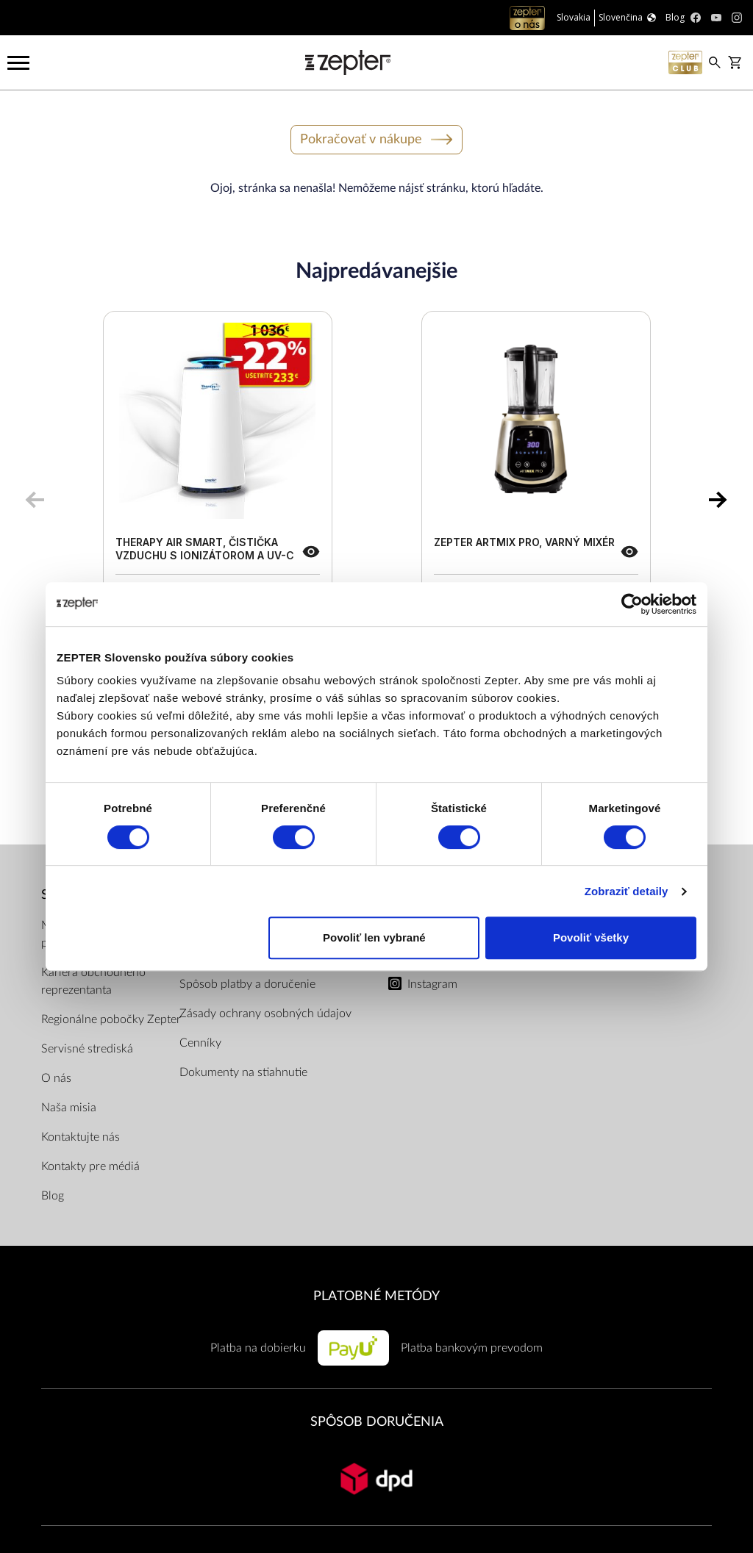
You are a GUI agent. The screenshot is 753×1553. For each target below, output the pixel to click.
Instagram (432, 984)
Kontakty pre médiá (90, 1166)
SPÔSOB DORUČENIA (376, 1422)
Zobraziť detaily (626, 891)
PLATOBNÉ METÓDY (376, 1296)
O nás (56, 1078)
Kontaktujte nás (80, 1137)
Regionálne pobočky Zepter (111, 1019)
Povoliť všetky (591, 937)
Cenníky (200, 1043)
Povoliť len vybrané (374, 937)
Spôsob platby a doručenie (247, 984)
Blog (52, 1196)
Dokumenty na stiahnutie (243, 1072)
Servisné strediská (87, 1049)
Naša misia (68, 1107)
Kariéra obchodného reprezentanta (93, 981)
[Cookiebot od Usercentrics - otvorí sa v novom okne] (632, 604)
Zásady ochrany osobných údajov (265, 1013)
